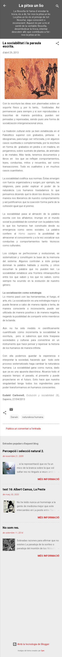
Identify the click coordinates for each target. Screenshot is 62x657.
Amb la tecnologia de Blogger (31, 644)
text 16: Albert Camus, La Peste (24, 489)
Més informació (48, 479)
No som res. (11, 527)
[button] (57, 43)
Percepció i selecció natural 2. (23, 451)
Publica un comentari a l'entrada (23, 428)
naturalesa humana (32, 417)
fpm (42, 651)
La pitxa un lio (31, 5)
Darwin (14, 417)
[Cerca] (57, 7)
